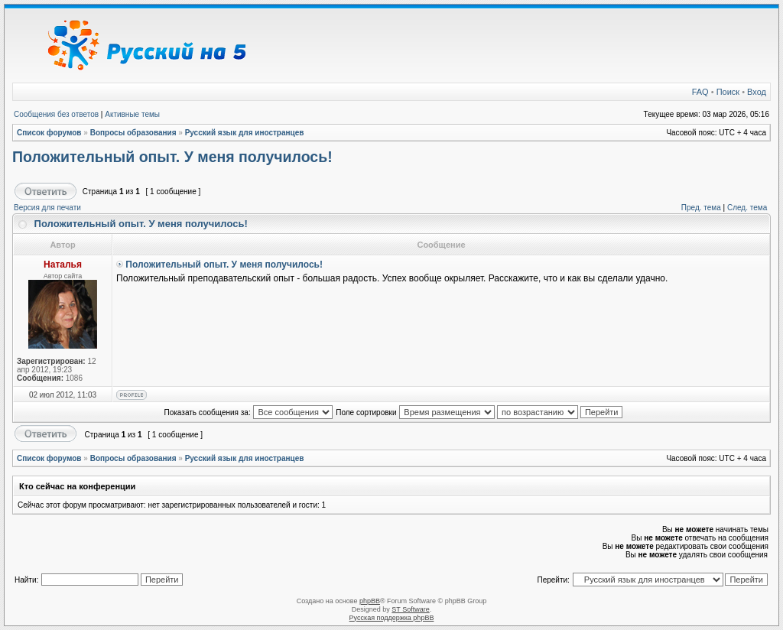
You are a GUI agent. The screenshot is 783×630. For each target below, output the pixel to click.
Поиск (727, 91)
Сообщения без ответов (56, 114)
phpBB (369, 601)
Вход (756, 91)
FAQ (700, 91)
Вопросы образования (133, 132)
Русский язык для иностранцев (244, 132)
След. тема (747, 207)
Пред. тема (701, 207)
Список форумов (49, 132)
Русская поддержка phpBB (391, 618)
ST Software (410, 609)
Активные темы (132, 114)
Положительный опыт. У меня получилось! (172, 156)
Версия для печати (47, 207)
